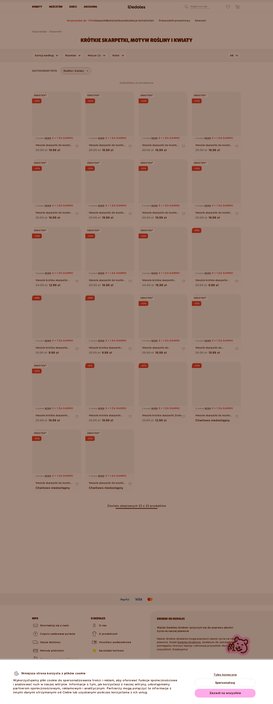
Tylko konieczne (225, 674)
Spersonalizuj (225, 682)
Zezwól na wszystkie (225, 693)
